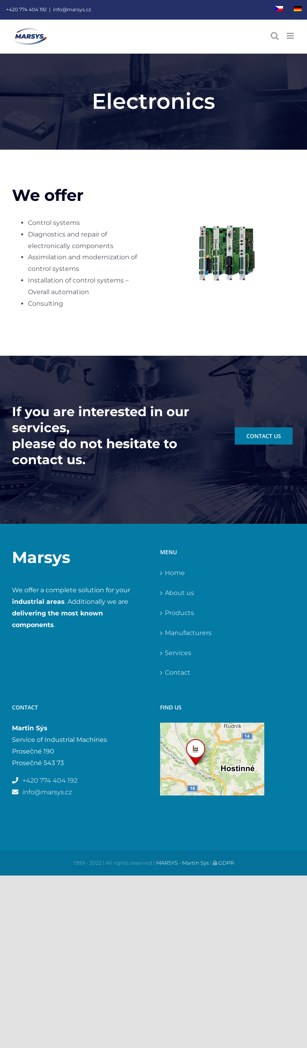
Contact (177, 672)
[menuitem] (279, 9)
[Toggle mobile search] (275, 36)
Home (175, 573)
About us (179, 593)
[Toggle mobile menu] (291, 36)
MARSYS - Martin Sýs (182, 863)
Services (178, 653)
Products (179, 613)
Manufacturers (188, 633)
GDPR (225, 863)
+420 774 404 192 (26, 9)
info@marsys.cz (72, 9)
